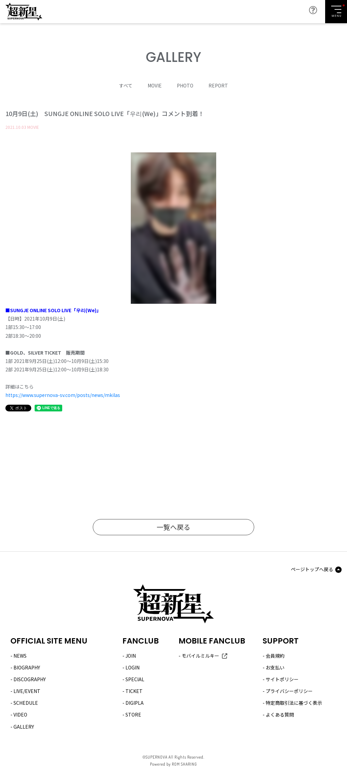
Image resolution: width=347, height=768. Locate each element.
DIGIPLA (134, 702)
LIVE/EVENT (26, 691)
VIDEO (20, 714)
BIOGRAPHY (26, 667)
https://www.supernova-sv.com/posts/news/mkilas (62, 395)
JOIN (130, 655)
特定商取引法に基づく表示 (294, 702)
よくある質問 (280, 714)
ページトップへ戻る (312, 569)
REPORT (218, 85)
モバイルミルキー (200, 655)
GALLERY (23, 726)
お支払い (275, 667)
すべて (125, 85)
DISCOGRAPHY (29, 679)
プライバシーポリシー (289, 691)
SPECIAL (134, 679)
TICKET (134, 691)
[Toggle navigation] (336, 11)
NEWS (20, 655)
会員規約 (275, 655)
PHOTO (185, 85)
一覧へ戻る (173, 527)
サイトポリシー (282, 679)
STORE (133, 714)
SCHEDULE (25, 702)
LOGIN (132, 667)
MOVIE (155, 85)
